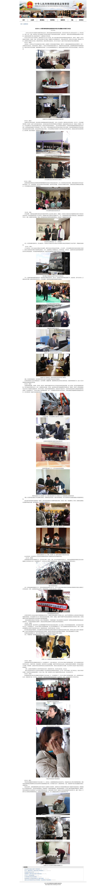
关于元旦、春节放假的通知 (29, 875)
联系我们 (81, 20)
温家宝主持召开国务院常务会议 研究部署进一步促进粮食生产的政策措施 (38, 879)
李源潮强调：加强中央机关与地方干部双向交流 (33, 873)
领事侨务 (63, 20)
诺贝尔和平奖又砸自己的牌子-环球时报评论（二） (34, 869)
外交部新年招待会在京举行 (29, 872)
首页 (24, 20)
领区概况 (42, 20)
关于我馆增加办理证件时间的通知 (31, 876)
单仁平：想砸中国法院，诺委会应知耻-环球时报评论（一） (35, 870)
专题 (72, 20)
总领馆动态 (25, 23)
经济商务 (52, 20)
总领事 (32, 20)
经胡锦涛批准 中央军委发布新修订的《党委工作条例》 (34, 878)
